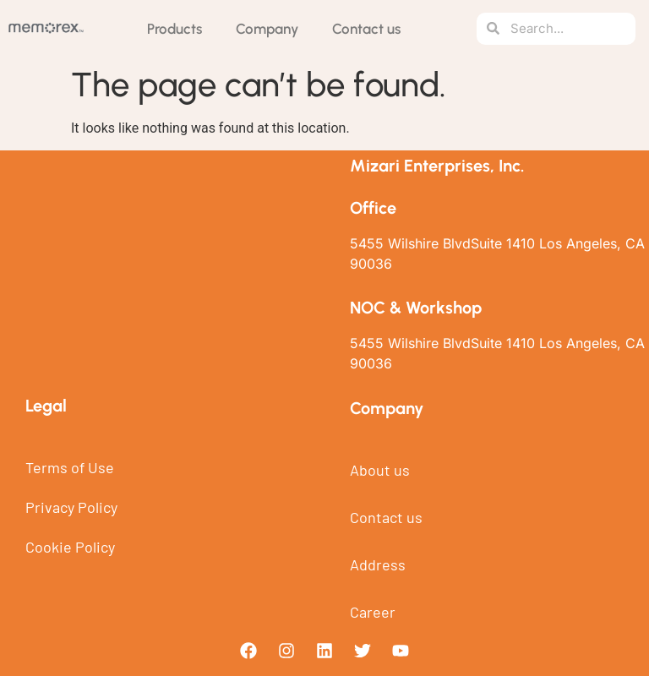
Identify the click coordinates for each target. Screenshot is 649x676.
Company (267, 28)
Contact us (366, 28)
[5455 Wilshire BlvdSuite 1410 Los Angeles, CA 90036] (162, 274)
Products (174, 28)
